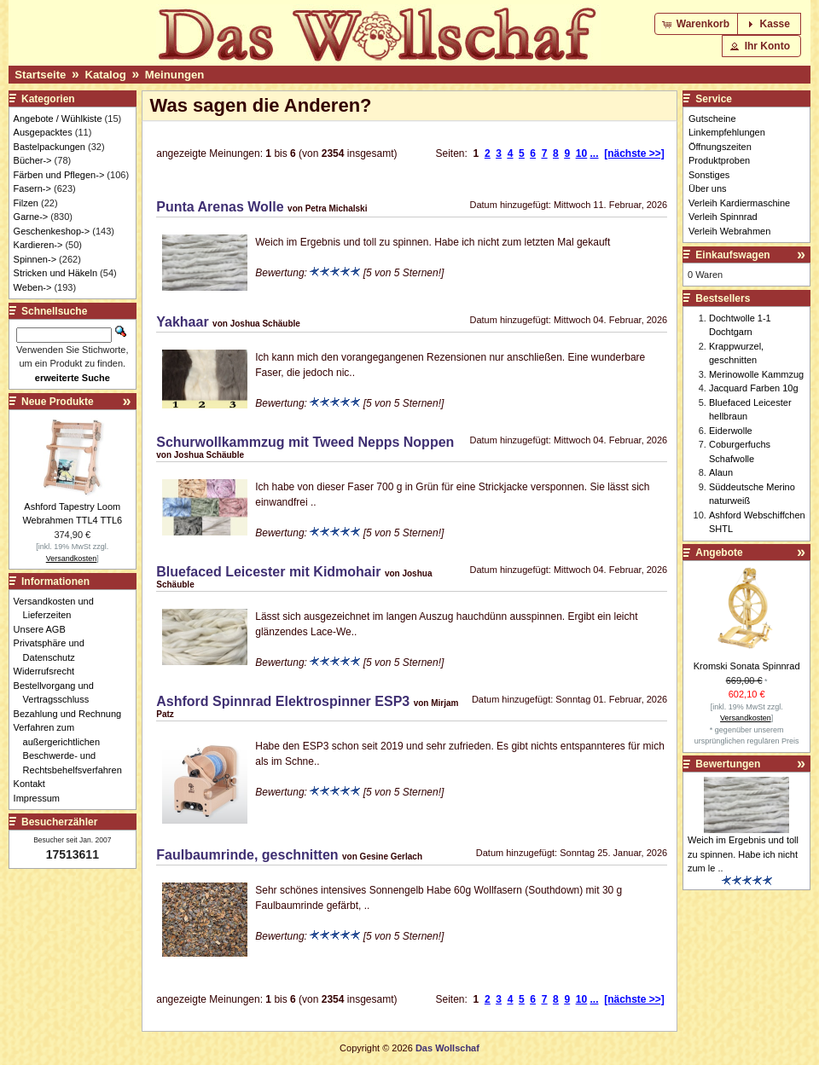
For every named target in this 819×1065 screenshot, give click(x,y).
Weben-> (33, 287)
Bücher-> (33, 160)
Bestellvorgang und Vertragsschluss (58, 692)
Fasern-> (32, 188)
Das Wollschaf (447, 1048)
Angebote (718, 553)
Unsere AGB (44, 629)
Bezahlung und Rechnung (72, 714)
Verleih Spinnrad (723, 216)
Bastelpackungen (49, 147)
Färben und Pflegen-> (59, 175)
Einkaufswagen (732, 255)
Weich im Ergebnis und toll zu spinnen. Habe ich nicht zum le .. (743, 854)
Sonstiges (708, 175)
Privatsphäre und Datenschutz (53, 650)
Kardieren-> (38, 245)
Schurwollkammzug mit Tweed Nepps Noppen (305, 442)
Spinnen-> (35, 259)
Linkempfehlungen (726, 132)
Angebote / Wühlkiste (58, 118)
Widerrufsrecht (49, 671)
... (594, 153)
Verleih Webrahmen (729, 231)
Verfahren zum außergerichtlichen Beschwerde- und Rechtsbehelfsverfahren (72, 748)
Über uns (707, 188)
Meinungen (175, 74)
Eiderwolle (730, 430)
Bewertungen (727, 764)
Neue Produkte (57, 402)
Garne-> (31, 216)
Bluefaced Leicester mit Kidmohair (268, 571)
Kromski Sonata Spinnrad (747, 666)
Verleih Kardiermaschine (739, 203)
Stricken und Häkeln (55, 273)
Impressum (41, 798)
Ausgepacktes (43, 132)
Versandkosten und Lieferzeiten (58, 608)
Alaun (721, 472)
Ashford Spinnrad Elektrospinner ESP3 (283, 701)
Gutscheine (712, 118)
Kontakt (34, 783)
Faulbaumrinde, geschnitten (247, 855)
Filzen (26, 203)
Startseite (40, 74)
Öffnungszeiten (720, 147)
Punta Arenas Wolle (219, 207)
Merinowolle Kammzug (756, 374)
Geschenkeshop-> (52, 231)
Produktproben (719, 160)
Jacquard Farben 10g (754, 388)
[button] (697, 24)
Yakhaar (182, 322)
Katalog (104, 74)
